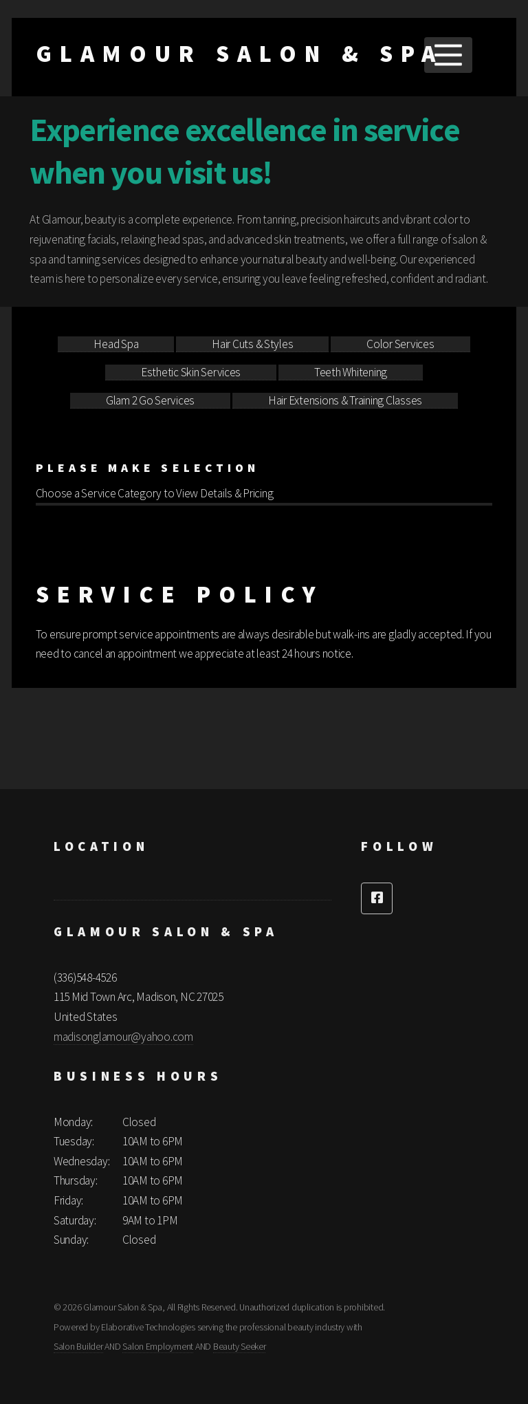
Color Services (400, 344)
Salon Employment (157, 1346)
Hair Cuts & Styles (252, 344)
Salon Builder (78, 1346)
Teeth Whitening (350, 372)
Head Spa (116, 344)
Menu (448, 55)
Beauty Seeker (239, 1346)
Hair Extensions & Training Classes (345, 400)
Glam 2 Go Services (150, 400)
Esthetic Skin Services (191, 372)
